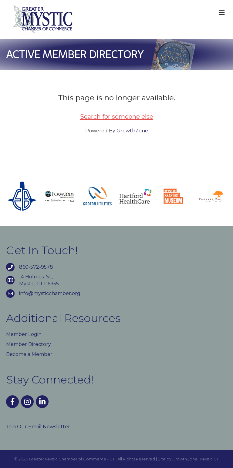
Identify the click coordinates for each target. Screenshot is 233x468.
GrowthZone (132, 131)
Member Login (24, 334)
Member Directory (28, 344)
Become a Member (29, 354)
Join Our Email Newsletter (38, 427)
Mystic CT (209, 458)
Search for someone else (116, 116)
